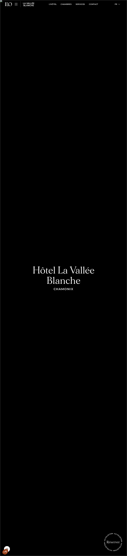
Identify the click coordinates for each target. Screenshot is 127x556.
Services (80, 4)
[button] (117, 4)
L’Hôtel (53, 4)
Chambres (66, 4)
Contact (93, 4)
